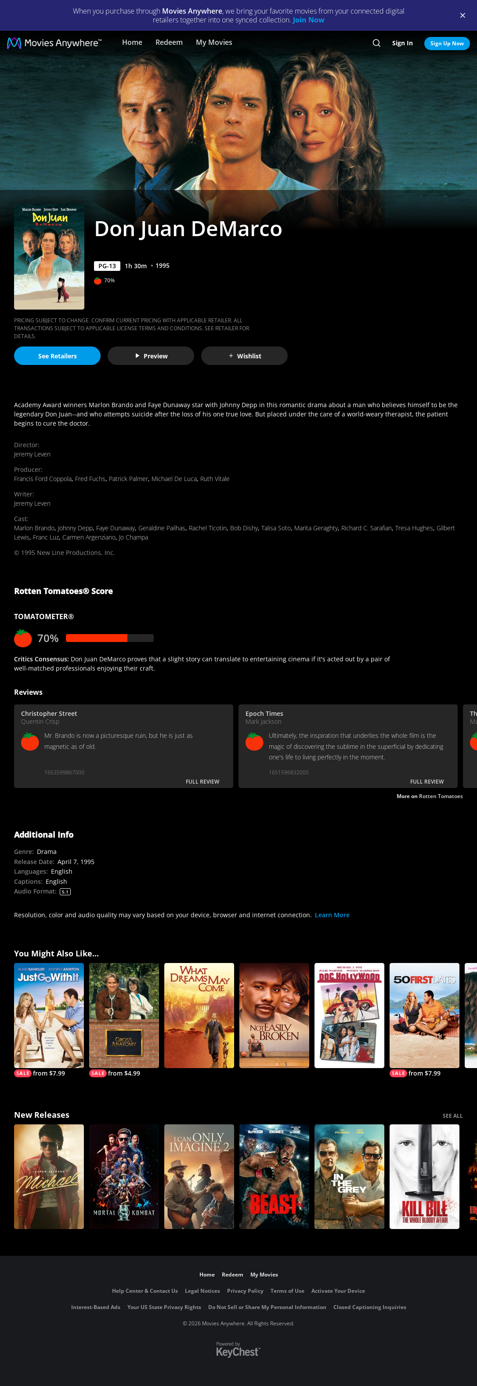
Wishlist (244, 356)
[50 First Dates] (424, 1020)
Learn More (332, 915)
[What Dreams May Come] (199, 1015)
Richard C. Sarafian (366, 528)
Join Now (309, 20)
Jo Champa (133, 537)
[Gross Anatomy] (124, 1020)
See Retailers (57, 356)
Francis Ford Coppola (43, 478)
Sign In (402, 43)
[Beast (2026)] (274, 1176)
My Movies (214, 42)
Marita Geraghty (316, 528)
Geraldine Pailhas (161, 528)
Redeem (169, 42)
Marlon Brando (34, 528)
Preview (151, 356)
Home (132, 42)
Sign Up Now (447, 43)
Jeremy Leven (32, 454)
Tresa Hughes (414, 528)
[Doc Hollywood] (349, 1015)
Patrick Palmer (128, 478)
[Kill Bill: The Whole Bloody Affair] (424, 1176)
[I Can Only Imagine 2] (199, 1176)
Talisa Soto (276, 528)
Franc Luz (46, 537)
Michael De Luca (174, 478)
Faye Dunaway (115, 528)
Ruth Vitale (215, 478)
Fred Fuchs (90, 478)
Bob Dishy (244, 528)
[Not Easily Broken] (274, 1015)
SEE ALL (453, 1116)
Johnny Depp (75, 528)
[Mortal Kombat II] (124, 1176)
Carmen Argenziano (89, 537)
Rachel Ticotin (208, 528)
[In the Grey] (349, 1176)
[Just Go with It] (49, 1020)
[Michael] (49, 1176)
